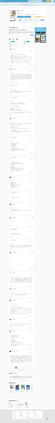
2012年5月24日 (13, 98)
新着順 (16, 41)
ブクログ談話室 (15, 415)
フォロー (31, 50)
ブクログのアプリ (28, 415)
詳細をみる (30, 65)
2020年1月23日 (13, 69)
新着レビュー (15, 414)
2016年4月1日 (13, 289)
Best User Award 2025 (29, 417)
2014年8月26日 (13, 49)
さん (14, 97)
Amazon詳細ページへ (38, 16)
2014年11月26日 (13, 351)
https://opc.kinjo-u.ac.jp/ (13, 234)
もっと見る (31, 35)
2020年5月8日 (13, 240)
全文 (31, 41)
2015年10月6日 (13, 85)
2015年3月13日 (13, 331)
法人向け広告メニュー (35, 414)
